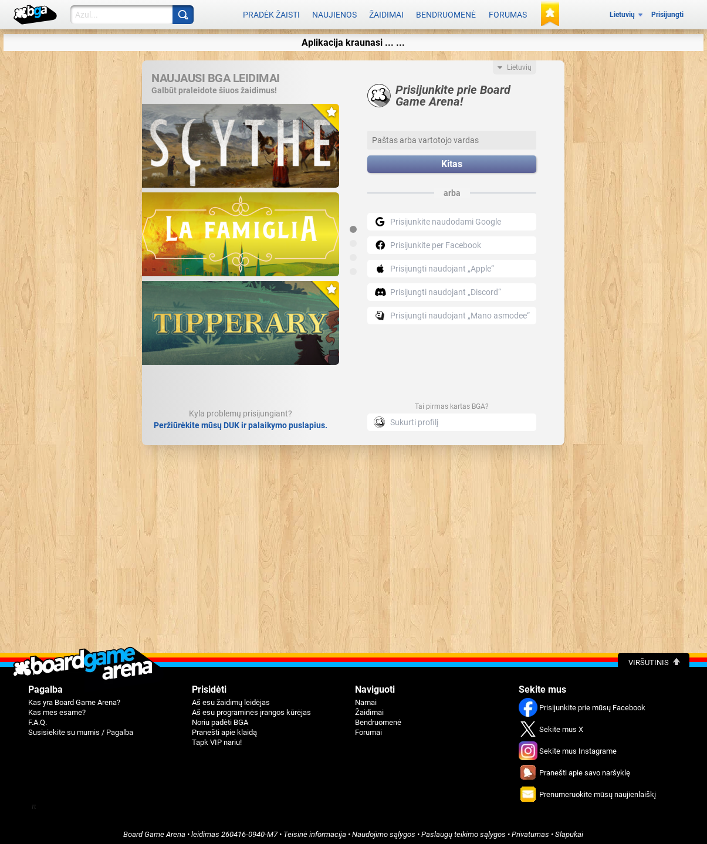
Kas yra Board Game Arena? (74, 698)
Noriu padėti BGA (220, 718)
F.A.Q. (37, 718)
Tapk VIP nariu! (217, 738)
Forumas (508, 13)
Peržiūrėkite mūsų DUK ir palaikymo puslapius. (240, 421)
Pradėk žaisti (271, 13)
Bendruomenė (446, 13)
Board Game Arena (154, 830)
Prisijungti (667, 13)
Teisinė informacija (314, 830)
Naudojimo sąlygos (383, 830)
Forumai (368, 728)
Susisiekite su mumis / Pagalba (80, 728)
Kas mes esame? (57, 708)
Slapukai (569, 830)
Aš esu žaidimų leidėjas (231, 698)
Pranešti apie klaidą (224, 728)
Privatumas (530, 830)
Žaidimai (386, 13)
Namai (366, 698)
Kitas (451, 160)
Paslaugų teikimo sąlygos (463, 830)
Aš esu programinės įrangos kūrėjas (251, 708)
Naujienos (334, 13)
